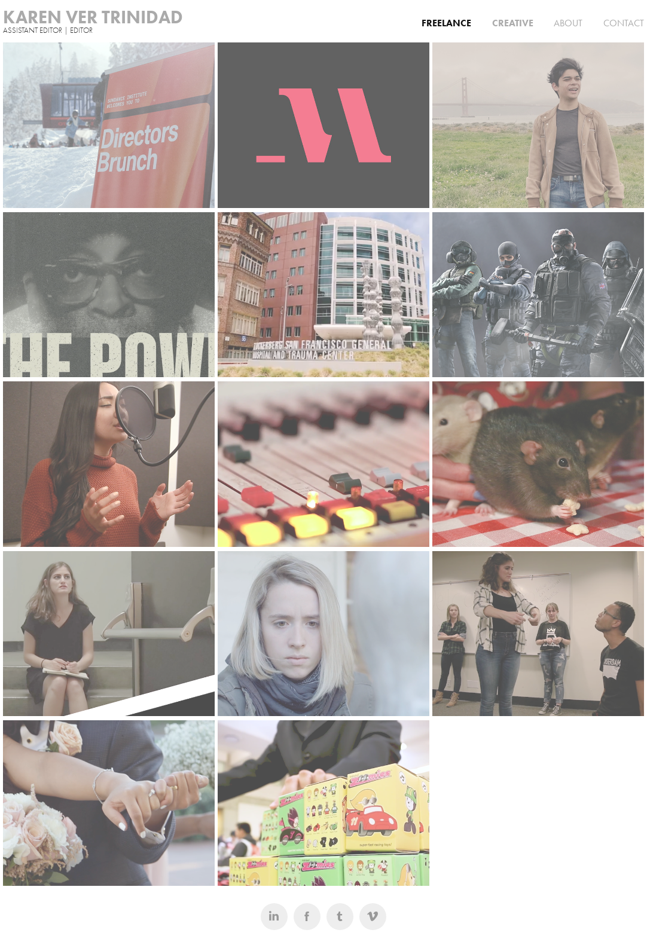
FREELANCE (446, 23)
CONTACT (623, 23)
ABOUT (568, 23)
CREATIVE (512, 23)
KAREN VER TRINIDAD (93, 17)
